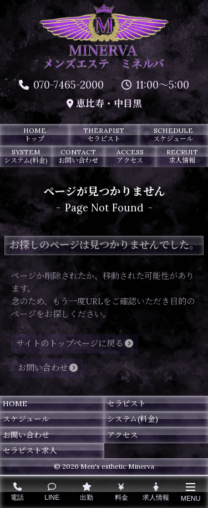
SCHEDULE (173, 134)
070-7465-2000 (61, 85)
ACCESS (130, 156)
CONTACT (78, 156)
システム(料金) (132, 419)
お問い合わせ (26, 435)
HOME (34, 134)
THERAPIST (104, 134)
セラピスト (126, 403)
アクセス (122, 435)
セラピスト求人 (30, 450)
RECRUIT (182, 156)
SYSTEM (26, 156)
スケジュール (26, 419)
